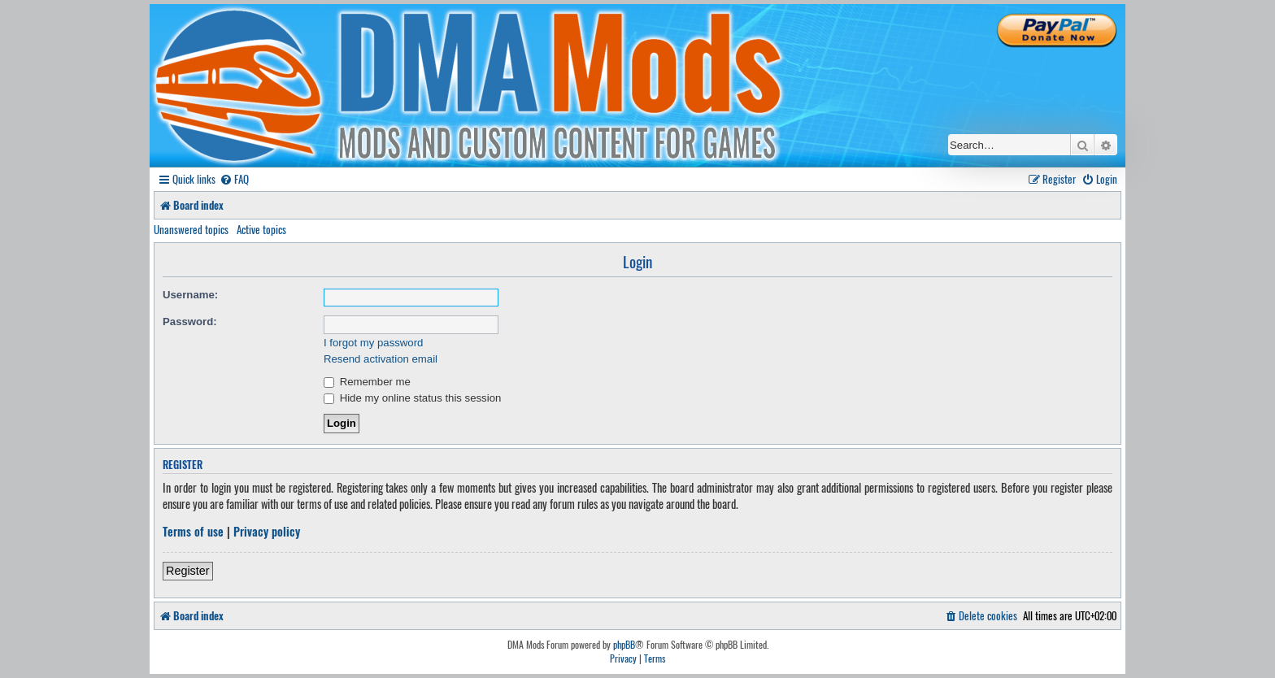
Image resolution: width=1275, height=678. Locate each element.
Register (188, 570)
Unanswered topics (191, 229)
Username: (190, 295)
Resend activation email (380, 359)
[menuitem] (234, 179)
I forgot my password (373, 343)
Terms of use (193, 532)
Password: (190, 321)
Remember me (367, 382)
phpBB (624, 644)
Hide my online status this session (412, 398)
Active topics (261, 229)
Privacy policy (266, 532)
